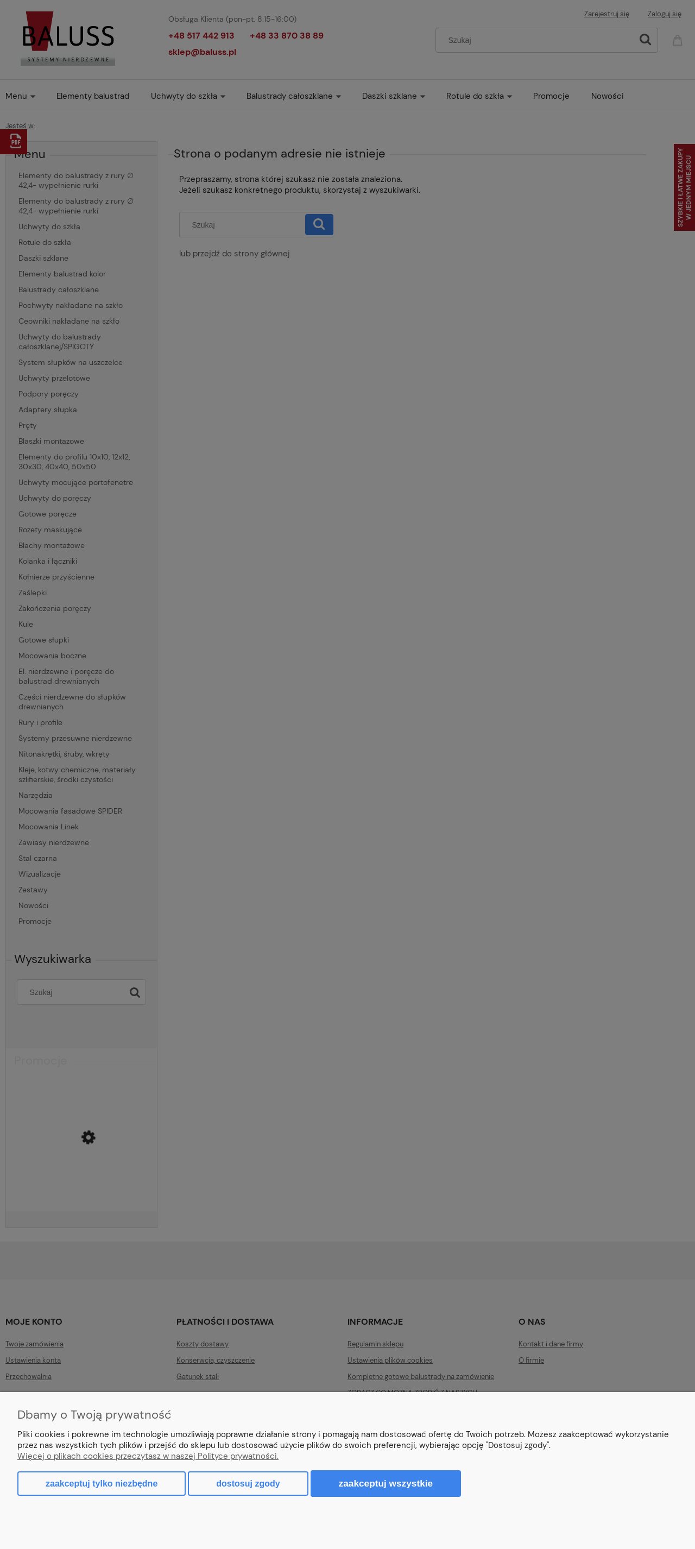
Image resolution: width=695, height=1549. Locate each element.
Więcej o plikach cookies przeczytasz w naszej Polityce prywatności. (148, 1456)
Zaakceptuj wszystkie (386, 1483)
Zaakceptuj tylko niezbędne (101, 1483)
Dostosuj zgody (248, 1483)
